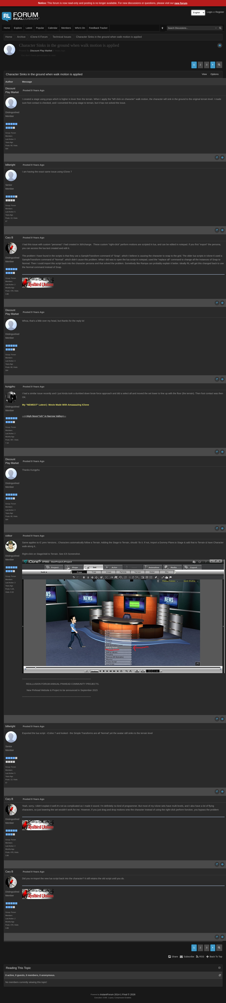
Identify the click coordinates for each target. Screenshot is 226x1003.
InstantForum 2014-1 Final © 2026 (117, 994)
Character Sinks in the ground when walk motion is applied (109, 37)
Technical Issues (62, 37)
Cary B (9, 237)
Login (210, 12)
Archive (21, 37)
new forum (180, 3)
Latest (29, 28)
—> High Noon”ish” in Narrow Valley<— (44, 416)
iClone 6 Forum (39, 37)
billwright (10, 164)
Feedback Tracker (98, 28)
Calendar (52, 28)
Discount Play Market (41, 50)
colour (8, 535)
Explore (18, 28)
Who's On (80, 28)
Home (7, 28)
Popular (40, 28)
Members (66, 28)
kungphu (10, 386)
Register (219, 12)
